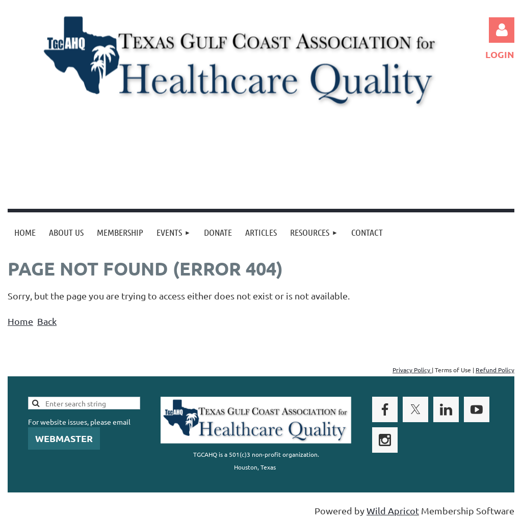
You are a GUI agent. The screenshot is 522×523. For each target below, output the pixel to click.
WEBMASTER (64, 438)
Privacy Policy (412, 370)
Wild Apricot (393, 510)
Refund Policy (495, 370)
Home (20, 321)
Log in (501, 30)
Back (47, 321)
